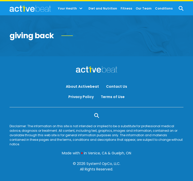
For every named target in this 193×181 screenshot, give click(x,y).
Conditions (164, 8)
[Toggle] (81, 9)
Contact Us (116, 86)
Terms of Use (113, 96)
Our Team (144, 8)
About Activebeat (82, 86)
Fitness (126, 8)
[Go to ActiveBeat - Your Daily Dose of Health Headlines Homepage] (30, 8)
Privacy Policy (81, 96)
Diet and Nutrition (102, 8)
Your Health (67, 8)
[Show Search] (181, 8)
